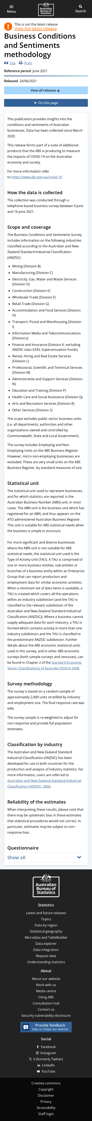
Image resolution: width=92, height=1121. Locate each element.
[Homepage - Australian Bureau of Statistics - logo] (46, 9)
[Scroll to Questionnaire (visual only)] (42, 848)
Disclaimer (46, 1095)
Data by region (46, 925)
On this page (48, 103)
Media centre (46, 991)
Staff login (46, 1114)
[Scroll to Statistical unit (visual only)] (42, 483)
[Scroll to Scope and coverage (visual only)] (55, 227)
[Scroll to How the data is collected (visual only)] (66, 193)
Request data (46, 956)
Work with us (46, 985)
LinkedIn (48, 1065)
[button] (11, 9)
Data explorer (46, 943)
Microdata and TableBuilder (46, 937)
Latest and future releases (46, 913)
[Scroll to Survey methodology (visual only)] (56, 684)
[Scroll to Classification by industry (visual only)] (66, 745)
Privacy (46, 1101)
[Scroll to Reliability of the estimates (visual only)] (69, 802)
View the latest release (36, 29)
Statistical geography (46, 931)
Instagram (48, 1053)
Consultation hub (46, 1003)
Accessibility (46, 1107)
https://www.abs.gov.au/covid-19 (36, 177)
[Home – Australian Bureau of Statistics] (46, 885)
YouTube (48, 1071)
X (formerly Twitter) (48, 1059)
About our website (46, 978)
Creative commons (46, 1083)
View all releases (44, 90)
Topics (46, 919)
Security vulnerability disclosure (46, 1015)
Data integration (46, 949)
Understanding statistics (46, 962)
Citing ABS (46, 997)
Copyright (46, 1089)
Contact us (46, 1009)
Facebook (48, 1047)
